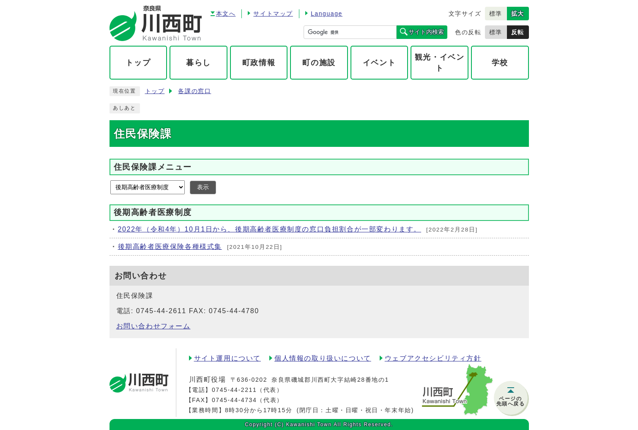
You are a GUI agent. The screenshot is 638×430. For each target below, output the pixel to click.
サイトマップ (273, 13)
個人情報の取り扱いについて (322, 358)
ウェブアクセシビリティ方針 (433, 358)
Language (326, 13)
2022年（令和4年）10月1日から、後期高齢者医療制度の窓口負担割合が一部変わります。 (270, 229)
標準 (495, 13)
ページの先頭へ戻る (510, 401)
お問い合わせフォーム (153, 326)
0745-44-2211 (234, 389)
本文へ (226, 13)
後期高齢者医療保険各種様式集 (170, 246)
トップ (155, 91)
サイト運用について (227, 358)
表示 (203, 187)
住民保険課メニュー (153, 167)
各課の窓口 (194, 91)
